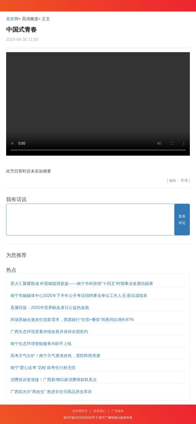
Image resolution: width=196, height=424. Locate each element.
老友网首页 (80, 411)
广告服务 (118, 411)
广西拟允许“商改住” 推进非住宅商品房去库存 (51, 391)
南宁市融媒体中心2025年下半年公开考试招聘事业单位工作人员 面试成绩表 (78, 295)
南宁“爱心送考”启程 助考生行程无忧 (43, 367)
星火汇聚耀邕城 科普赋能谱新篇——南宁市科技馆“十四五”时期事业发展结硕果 (81, 283)
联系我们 (99, 411)
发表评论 (182, 219)
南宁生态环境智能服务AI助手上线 (40, 343)
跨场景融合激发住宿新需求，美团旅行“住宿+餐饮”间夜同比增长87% (72, 319)
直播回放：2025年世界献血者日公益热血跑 (49, 307)
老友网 (12, 19)
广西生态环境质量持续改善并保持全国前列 (49, 331)
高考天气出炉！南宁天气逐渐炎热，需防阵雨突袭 (55, 355)
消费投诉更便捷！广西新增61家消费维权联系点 (53, 379)
